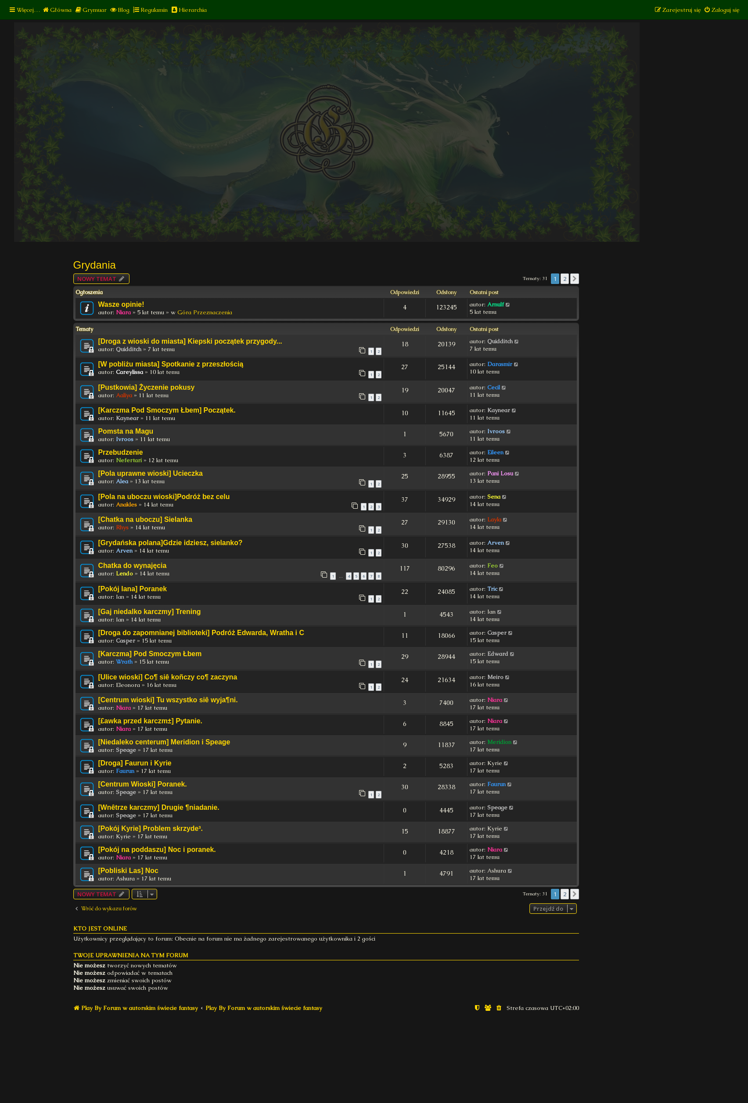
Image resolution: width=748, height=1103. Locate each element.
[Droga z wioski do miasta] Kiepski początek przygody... (190, 341)
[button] (574, 278)
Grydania (94, 265)
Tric (492, 589)
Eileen (495, 452)
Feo (492, 565)
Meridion (499, 742)
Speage (126, 750)
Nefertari (129, 460)
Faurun (125, 771)
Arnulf (495, 304)
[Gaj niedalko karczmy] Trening (149, 611)
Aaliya (124, 395)
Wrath (124, 661)
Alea (122, 481)
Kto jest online (100, 928)
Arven (124, 550)
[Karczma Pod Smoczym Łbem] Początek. (167, 410)
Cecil (493, 387)
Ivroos (124, 439)
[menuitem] (57, 10)
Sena (493, 496)
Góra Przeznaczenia (204, 312)
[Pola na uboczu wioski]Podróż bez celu (164, 496)
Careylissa (129, 372)
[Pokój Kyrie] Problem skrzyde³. (150, 828)
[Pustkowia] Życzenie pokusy (146, 387)
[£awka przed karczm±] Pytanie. (150, 721)
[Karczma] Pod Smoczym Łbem (150, 653)
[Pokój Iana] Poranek (132, 589)
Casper (125, 640)
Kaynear (127, 418)
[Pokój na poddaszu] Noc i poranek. (157, 849)
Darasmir (499, 364)
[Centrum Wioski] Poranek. (142, 784)
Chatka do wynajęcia (132, 565)
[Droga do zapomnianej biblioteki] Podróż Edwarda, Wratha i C (201, 632)
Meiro (495, 677)
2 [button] (564, 279)
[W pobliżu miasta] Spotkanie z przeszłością (171, 364)
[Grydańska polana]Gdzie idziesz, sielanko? (170, 542)
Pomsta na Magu (126, 431)
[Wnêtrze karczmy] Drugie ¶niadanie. (158, 807)
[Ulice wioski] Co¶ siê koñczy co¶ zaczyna (167, 677)
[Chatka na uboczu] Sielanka (145, 519)
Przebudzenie (120, 452)
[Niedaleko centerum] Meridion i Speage (164, 742)
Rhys (122, 527)
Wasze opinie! (121, 304)
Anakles (126, 504)
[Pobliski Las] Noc (128, 870)
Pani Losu (500, 473)
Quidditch (128, 349)
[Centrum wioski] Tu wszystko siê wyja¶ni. (168, 700)
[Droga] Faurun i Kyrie (135, 763)
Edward (497, 653)
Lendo (124, 573)
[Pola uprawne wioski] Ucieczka (150, 473)
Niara (123, 312)
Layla (494, 519)
